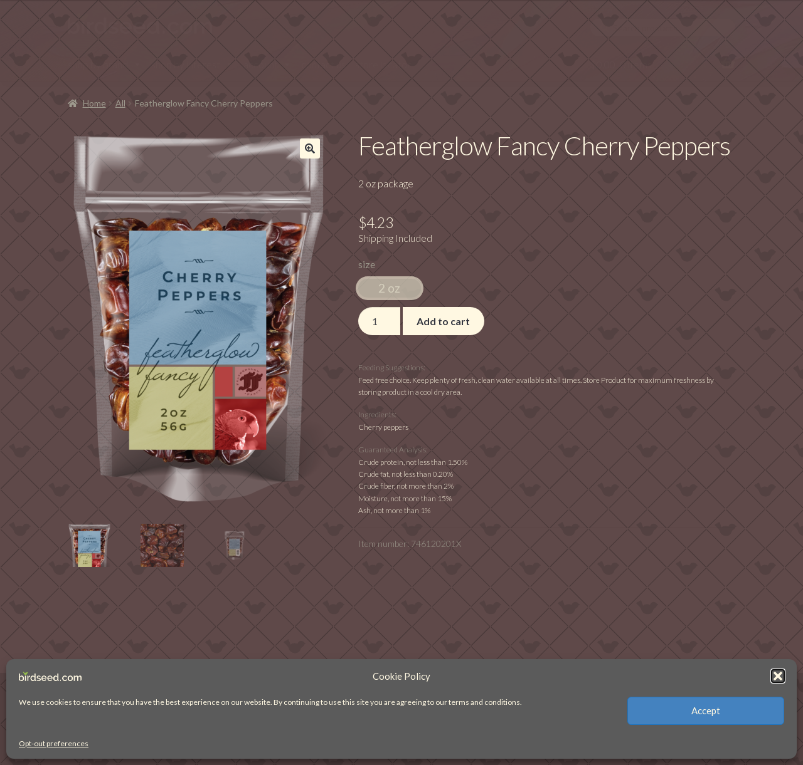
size (366, 264)
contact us (323, 64)
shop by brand (105, 64)
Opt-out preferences (53, 743)
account (267, 64)
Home (94, 103)
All (120, 103)
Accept (705, 710)
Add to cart (443, 321)
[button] (778, 676)
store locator (383, 64)
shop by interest (192, 64)
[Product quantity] (379, 321)
